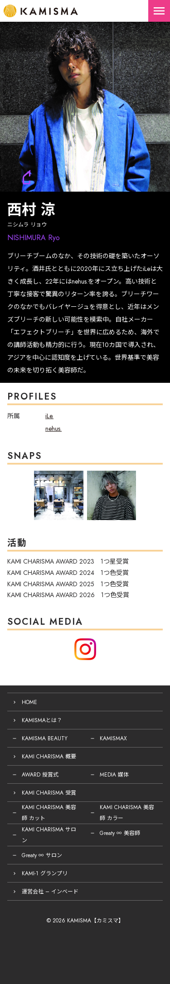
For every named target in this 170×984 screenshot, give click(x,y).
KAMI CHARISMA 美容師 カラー (127, 812)
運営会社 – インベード (50, 892)
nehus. (53, 428)
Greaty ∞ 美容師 (120, 833)
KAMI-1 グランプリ (45, 873)
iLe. (49, 415)
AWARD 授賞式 (40, 775)
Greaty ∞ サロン (42, 855)
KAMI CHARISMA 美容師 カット (49, 812)
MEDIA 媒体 (114, 775)
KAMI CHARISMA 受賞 (49, 793)
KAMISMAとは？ (42, 720)
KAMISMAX (113, 738)
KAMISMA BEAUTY (45, 738)
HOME (29, 702)
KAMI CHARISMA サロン (49, 834)
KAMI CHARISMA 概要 (49, 756)
